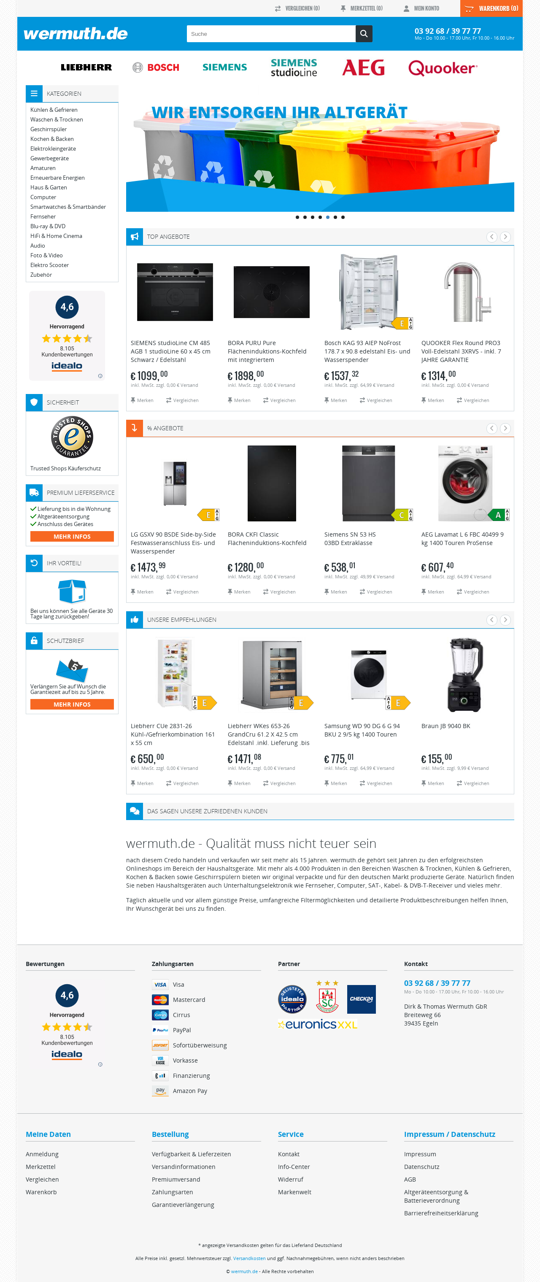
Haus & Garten (48, 187)
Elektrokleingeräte (53, 148)
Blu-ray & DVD (47, 226)
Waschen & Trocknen (56, 119)
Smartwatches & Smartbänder (68, 207)
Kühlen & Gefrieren (54, 110)
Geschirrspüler (48, 129)
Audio (37, 245)
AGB (410, 1179)
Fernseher (43, 216)
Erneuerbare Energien (57, 178)
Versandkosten (249, 1258)
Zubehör (41, 275)
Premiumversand (176, 1179)
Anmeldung (42, 1154)
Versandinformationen (184, 1167)
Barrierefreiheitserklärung (441, 1213)
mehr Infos (72, 536)
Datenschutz (422, 1167)
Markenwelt (294, 1192)
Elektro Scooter (49, 265)
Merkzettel (41, 1167)
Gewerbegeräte (49, 158)
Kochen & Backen (52, 139)
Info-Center (294, 1167)
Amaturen (43, 168)
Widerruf (290, 1179)
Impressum (420, 1154)
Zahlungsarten (172, 1192)
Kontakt (289, 1154)
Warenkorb (41, 1192)
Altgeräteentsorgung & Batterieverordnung (436, 1196)
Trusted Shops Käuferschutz (65, 468)
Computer (43, 197)
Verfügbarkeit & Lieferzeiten (191, 1154)
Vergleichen (42, 1179)
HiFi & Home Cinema (56, 236)
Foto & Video (46, 255)
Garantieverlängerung (183, 1205)
